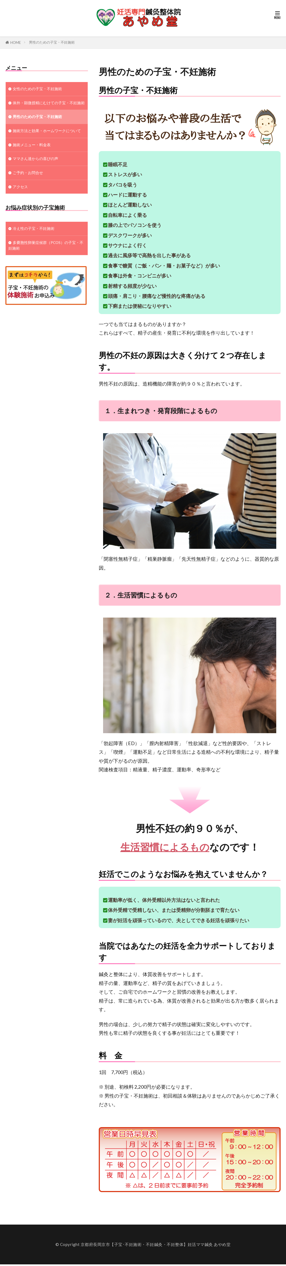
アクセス (21, 204)
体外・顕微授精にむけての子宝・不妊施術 (45, 106)
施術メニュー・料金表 (33, 160)
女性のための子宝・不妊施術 (39, 89)
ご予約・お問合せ (29, 189)
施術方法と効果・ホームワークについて (45, 142)
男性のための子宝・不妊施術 (52, 42)
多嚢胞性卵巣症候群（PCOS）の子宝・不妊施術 (46, 264)
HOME (15, 42)
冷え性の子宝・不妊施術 (35, 246)
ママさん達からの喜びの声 (37, 174)
